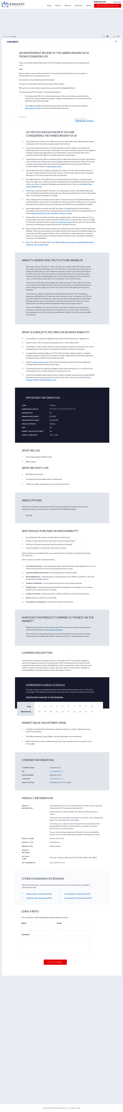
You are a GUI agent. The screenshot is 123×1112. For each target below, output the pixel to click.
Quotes (58, 5)
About (88, 5)
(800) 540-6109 (100, 2)
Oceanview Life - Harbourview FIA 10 (78, 898)
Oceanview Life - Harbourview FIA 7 (78, 894)
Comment (26, 934)
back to (10, 36)
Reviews (68, 5)
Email (60, 923)
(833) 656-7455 (55, 775)
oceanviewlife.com (56, 771)
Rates (49, 5)
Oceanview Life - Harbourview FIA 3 (39, 894)
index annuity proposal (53, 630)
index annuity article (32, 108)
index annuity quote (54, 166)
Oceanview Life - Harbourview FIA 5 (39, 898)
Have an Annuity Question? (107, 5)
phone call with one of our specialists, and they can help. (51, 213)
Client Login (117, 2)
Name (24, 923)
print (105, 36)
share (116, 36)
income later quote (65, 222)
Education (79, 5)
